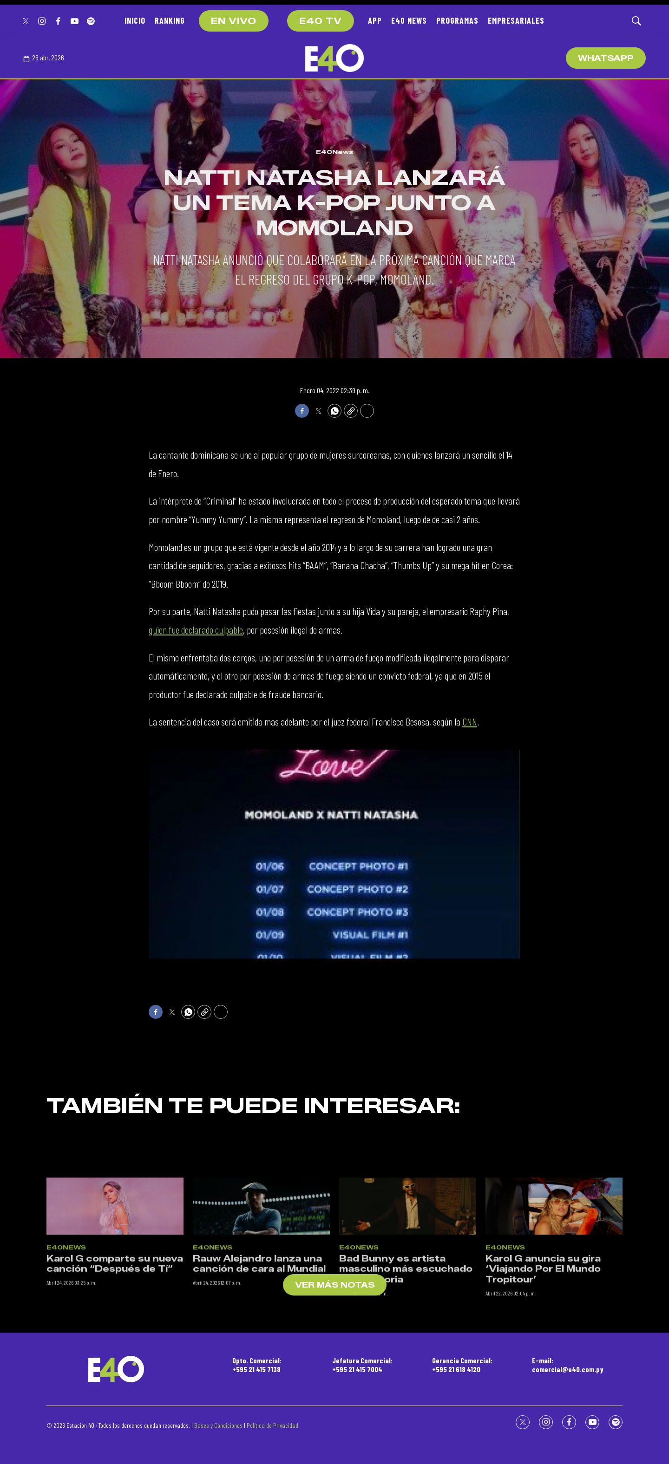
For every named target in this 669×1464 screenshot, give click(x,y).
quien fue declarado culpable (196, 629)
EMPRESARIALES (516, 20)
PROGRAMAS (457, 20)
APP (375, 20)
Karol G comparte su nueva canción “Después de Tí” (114, 1393)
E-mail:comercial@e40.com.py (567, 1364)
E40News (335, 151)
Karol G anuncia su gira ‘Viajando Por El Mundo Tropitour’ (543, 1398)
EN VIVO (233, 21)
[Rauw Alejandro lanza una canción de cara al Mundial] (261, 1335)
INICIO (135, 20)
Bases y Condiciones (218, 1425)
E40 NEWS (409, 20)
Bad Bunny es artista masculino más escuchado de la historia (405, 1398)
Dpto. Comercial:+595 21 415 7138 (257, 1364)
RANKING (170, 20)
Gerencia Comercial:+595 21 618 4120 (462, 1364)
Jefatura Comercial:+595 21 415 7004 (362, 1364)
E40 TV (320, 21)
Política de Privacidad (272, 1425)
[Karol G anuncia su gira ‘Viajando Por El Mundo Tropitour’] (554, 1335)
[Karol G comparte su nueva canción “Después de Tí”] (115, 1335)
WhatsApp (606, 58)
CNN (469, 721)
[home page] (334, 58)
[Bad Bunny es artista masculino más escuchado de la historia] (407, 1335)
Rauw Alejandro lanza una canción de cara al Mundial (259, 1393)
